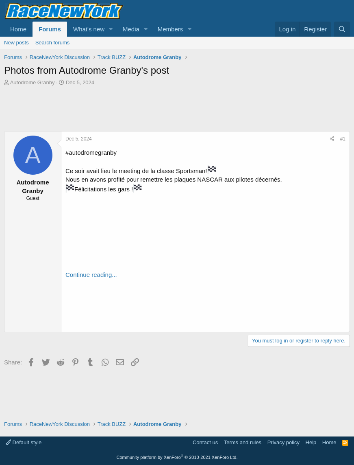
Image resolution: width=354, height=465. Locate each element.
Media (131, 29)
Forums (50, 29)
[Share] (332, 139)
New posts (16, 42)
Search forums (52, 42)
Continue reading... (91, 274)
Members (170, 29)
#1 (342, 139)
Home (18, 29)
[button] (111, 29)
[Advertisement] (177, 108)
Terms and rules (242, 442)
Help (311, 442)
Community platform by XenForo (177, 457)
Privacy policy (283, 442)
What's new (88, 29)
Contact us (205, 442)
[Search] (342, 29)
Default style (23, 442)
